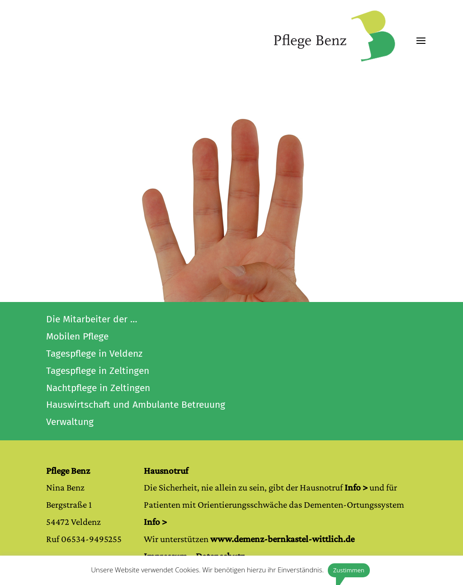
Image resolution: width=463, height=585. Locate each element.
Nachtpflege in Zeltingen (98, 388)
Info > (356, 487)
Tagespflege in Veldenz (94, 353)
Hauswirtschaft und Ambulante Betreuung (135, 404)
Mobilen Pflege (77, 336)
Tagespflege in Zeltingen (97, 371)
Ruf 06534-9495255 (84, 538)
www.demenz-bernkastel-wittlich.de (282, 538)
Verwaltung (70, 422)
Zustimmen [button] (348, 570)
